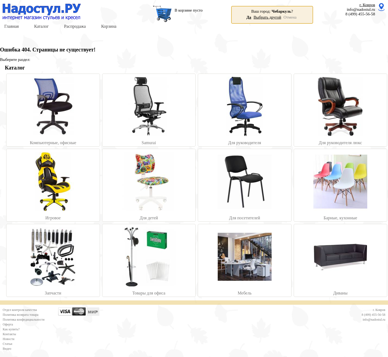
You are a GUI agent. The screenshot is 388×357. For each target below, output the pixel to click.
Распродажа (75, 26)
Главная (11, 26)
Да (249, 17)
